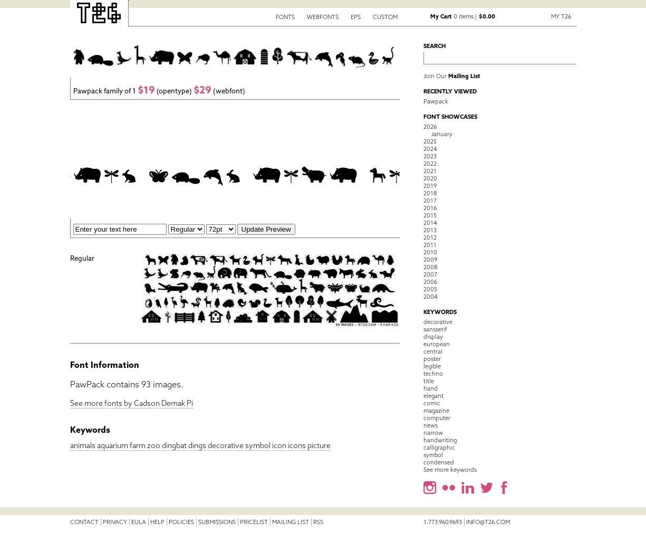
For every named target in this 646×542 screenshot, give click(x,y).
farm (138, 445)
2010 (430, 252)
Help (157, 522)
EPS (356, 17)
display (433, 336)
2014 (430, 222)
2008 (430, 267)
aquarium (112, 445)
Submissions (217, 522)
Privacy (115, 522)
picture (319, 445)
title (428, 381)
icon (279, 445)
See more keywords (450, 469)
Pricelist (254, 522)
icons (297, 445)
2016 (430, 208)
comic (431, 403)
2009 (430, 259)
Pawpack (435, 101)
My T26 (561, 16)
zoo (153, 445)
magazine (436, 410)
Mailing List (290, 522)
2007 (430, 274)
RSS (318, 522)
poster (432, 359)
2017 (430, 200)
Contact (84, 522)
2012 (430, 237)
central (432, 351)
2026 (430, 126)
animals (82, 445)
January (441, 134)
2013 (430, 230)
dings (197, 445)
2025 (430, 141)
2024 (430, 149)
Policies (181, 522)
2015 (430, 215)
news (430, 425)
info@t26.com (488, 522)
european (436, 344)
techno (433, 373)
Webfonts (323, 17)
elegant (433, 396)
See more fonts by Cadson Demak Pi (131, 403)
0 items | (462, 16)
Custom (385, 17)
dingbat (174, 445)
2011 (430, 245)
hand (430, 388)
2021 (430, 171)
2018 (430, 193)
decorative (226, 445)
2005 (430, 289)
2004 (430, 296)
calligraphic (439, 447)
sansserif (435, 329)
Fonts (285, 17)
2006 (430, 282)
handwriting (440, 440)
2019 (430, 185)
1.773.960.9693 (442, 522)
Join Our (451, 76)
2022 (430, 163)
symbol (258, 445)
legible (432, 366)
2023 (430, 156)
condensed (438, 462)
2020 (430, 178)
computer (436, 418)
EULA (138, 522)
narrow (433, 432)
